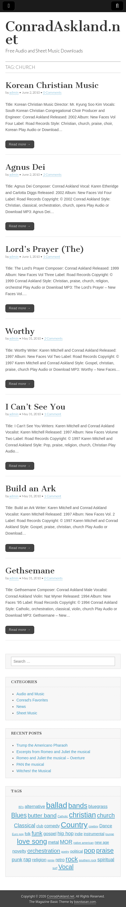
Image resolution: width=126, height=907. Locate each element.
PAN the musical (30, 764)
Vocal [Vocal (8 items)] (66, 866)
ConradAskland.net (62, 33)
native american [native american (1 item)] (84, 842)
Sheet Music (26, 713)
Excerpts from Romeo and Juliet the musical (53, 752)
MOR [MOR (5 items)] (66, 842)
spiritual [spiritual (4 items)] (105, 859)
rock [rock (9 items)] (72, 859)
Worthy (20, 331)
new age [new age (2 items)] (102, 842)
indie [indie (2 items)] (79, 834)
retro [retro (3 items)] (60, 859)
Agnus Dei (25, 167)
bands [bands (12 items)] (77, 806)
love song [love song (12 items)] (32, 841)
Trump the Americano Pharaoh (42, 745)
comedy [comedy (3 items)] (52, 825)
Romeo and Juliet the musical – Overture (50, 758)
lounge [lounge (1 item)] (109, 834)
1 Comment (51, 257)
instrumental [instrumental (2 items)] (94, 834)
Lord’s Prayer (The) (44, 249)
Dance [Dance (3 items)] (105, 825)
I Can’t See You (35, 407)
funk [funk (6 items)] (37, 833)
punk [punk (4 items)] (17, 859)
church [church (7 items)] (106, 815)
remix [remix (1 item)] (50, 860)
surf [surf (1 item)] (54, 868)
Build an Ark (30, 488)
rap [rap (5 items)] (27, 859)
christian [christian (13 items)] (82, 815)
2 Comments (52, 174)
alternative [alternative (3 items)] (35, 806)
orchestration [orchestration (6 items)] (43, 851)
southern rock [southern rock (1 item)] (87, 860)
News (21, 706)
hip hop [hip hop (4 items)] (65, 833)
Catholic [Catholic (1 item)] (63, 816)
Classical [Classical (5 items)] (24, 825)
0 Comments (52, 92)
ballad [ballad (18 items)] (56, 805)
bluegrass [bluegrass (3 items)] (97, 806)
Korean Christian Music (51, 85)
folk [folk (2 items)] (28, 834)
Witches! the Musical (33, 771)
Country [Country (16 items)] (74, 824)
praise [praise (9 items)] (105, 850)
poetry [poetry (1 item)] (65, 851)
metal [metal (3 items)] (53, 842)
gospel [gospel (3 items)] (49, 833)
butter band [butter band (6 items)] (42, 815)
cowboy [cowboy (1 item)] (93, 826)
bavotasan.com (85, 902)
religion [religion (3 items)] (39, 859)
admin (14, 92)
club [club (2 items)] (39, 826)
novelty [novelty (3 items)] (19, 851)
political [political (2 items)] (76, 851)
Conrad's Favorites (32, 700)
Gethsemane (30, 571)
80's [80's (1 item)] (21, 807)
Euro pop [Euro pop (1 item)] (18, 834)
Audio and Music (30, 694)
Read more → (20, 144)
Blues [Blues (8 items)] (19, 815)
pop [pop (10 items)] (89, 850)
